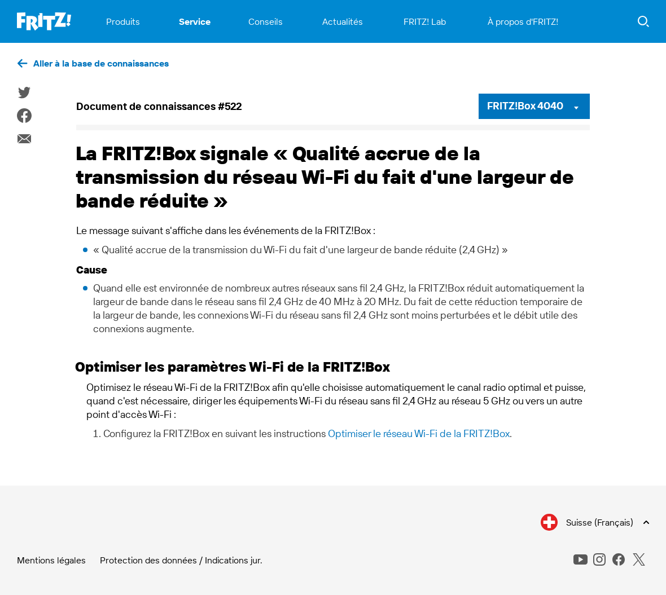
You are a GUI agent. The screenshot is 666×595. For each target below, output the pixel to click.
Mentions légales (51, 560)
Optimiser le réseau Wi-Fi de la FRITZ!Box (419, 433)
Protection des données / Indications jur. (181, 560)
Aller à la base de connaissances (101, 63)
